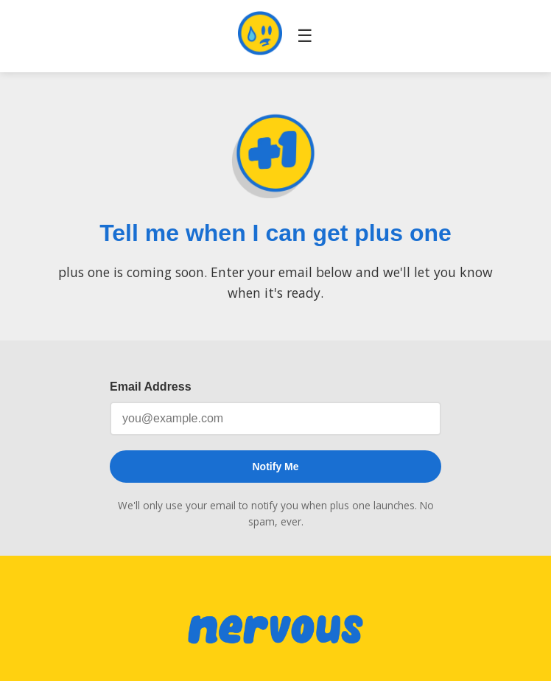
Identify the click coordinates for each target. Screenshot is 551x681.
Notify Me (276, 466)
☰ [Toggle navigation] (305, 36)
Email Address (151, 386)
